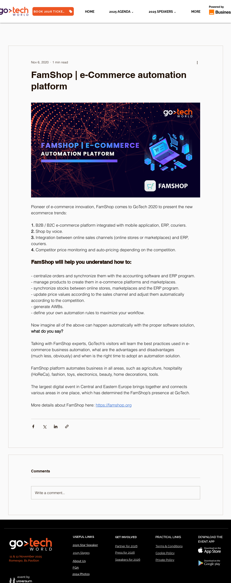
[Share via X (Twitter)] (44, 426)
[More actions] (197, 62)
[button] (162, 12)
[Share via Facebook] (33, 426)
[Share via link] (67, 426)
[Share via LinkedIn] (55, 426)
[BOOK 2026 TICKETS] (53, 11)
